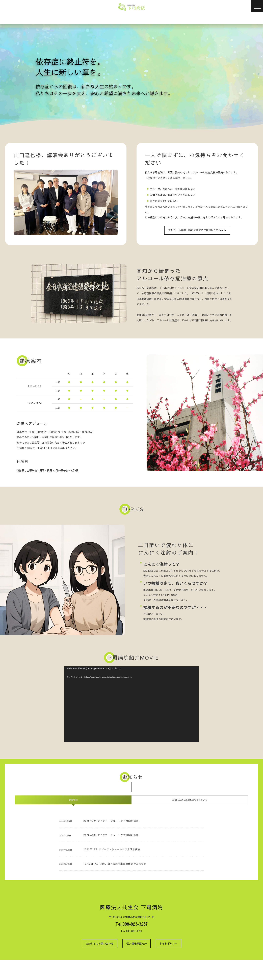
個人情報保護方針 (136, 943)
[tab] (73, 799)
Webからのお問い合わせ (99, 943)
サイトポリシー (168, 943)
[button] (257, 6)
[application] (131, 704)
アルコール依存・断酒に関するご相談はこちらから (197, 230)
